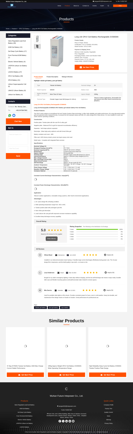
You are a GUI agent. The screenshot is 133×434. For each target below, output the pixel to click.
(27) (15, 72)
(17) (17, 51)
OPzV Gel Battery (24, 28)
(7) (17, 56)
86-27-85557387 (121, 1)
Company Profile (108, 405)
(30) (15, 76)
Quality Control (108, 412)
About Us (76, 5)
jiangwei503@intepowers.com (102, 1)
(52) (17, 67)
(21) (14, 80)
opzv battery (64, 307)
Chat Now (18, 121)
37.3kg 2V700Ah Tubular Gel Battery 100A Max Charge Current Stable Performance (25, 367)
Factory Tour (108, 408)
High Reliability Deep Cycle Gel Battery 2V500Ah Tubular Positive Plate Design (105, 367)
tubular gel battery (40, 307)
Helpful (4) (110, 255)
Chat (120, 5)
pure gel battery (53, 307)
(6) (17, 85)
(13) (15, 47)
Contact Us (86, 5)
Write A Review (51, 238)
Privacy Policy (109, 423)
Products (67, 5)
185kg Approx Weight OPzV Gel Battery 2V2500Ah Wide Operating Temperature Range (64, 367)
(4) (16, 61)
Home (59, 5)
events (95, 5)
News (108, 416)
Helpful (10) (111, 272)
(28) (17, 42)
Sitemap (108, 419)
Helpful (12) (109, 290)
